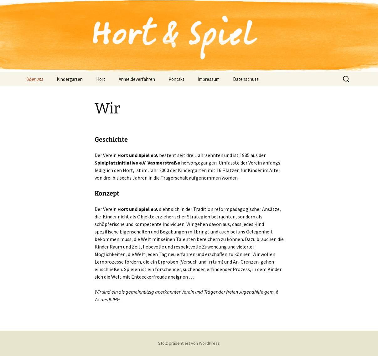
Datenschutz (246, 79)
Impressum (209, 79)
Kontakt (176, 79)
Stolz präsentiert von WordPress (189, 343)
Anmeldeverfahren (137, 79)
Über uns (34, 79)
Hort (100, 79)
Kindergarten (70, 79)
